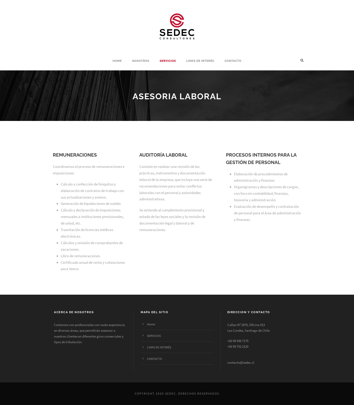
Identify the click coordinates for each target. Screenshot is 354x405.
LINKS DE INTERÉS (200, 60)
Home (117, 60)
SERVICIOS (168, 60)
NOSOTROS (140, 60)
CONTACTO (233, 60)
